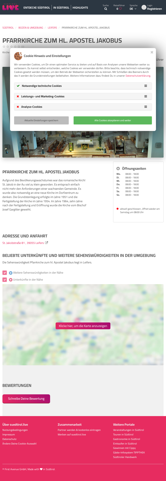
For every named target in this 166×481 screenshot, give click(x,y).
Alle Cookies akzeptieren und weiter (113, 120)
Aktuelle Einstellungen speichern (41, 120)
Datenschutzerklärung (138, 75)
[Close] (152, 52)
